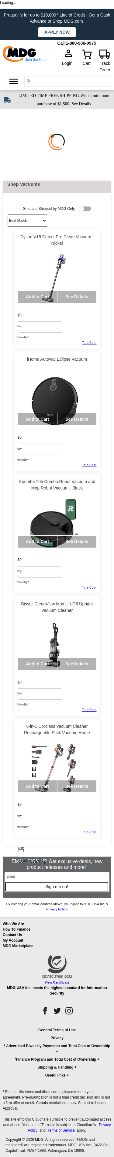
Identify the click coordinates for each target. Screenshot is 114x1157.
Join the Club (36, 60)
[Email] (57, 876)
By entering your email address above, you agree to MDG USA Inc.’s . (57, 906)
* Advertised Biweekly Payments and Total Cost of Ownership (57, 1046)
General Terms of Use (57, 1030)
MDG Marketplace (18, 946)
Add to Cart (37, 296)
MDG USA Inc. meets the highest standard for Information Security (57, 990)
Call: (61, 43)
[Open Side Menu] (13, 81)
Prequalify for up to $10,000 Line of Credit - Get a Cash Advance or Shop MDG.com (57, 18)
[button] (57, 1055)
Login (69, 63)
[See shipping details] (81, 103)
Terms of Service (60, 1130)
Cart (87, 63)
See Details (81, 104)
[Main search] (28, 80)
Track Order (104, 66)
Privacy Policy (56, 909)
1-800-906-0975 (81, 43)
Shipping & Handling (55, 1067)
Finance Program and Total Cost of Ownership (55, 1059)
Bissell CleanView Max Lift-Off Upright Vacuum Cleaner (57, 607)
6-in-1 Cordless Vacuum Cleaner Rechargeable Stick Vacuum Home (57, 729)
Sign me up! (56, 886)
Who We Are (13, 924)
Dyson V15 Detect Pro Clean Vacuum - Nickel (57, 240)
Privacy (57, 1038)
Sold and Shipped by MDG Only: (49, 208)
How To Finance (16, 929)
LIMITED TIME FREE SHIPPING (49, 95)
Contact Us (12, 935)
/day (19, 326)
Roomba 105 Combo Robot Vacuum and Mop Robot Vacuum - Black (57, 484)
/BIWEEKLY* (23, 337)
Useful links (55, 1075)
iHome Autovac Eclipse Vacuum (57, 359)
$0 (20, 315)
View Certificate (57, 982)
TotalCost (89, 342)
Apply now (57, 32)
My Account (13, 940)
